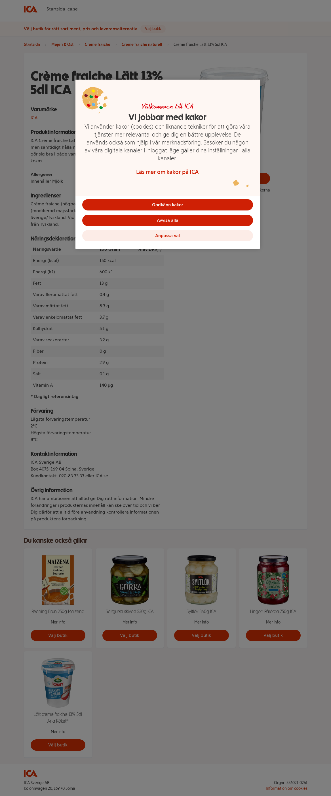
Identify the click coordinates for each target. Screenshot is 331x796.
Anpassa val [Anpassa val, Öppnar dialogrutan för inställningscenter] (167, 236)
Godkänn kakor (167, 204)
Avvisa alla (167, 220)
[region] (167, 165)
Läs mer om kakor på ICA (167, 172)
